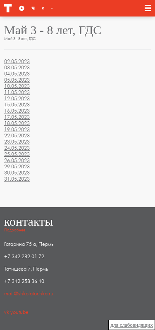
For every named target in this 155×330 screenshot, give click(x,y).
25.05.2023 (17, 154)
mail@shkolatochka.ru (28, 293)
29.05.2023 (17, 166)
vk (6, 312)
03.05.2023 (17, 67)
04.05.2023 (17, 74)
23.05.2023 (17, 142)
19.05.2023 (17, 129)
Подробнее (14, 230)
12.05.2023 (17, 98)
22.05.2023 (17, 135)
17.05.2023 (17, 117)
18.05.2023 (17, 123)
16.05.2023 (17, 111)
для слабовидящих (131, 325)
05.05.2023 (17, 80)
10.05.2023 (17, 86)
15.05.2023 (17, 104)
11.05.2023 (17, 92)
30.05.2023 (17, 173)
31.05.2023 (17, 179)
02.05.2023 (17, 61)
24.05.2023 (17, 148)
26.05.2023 (17, 160)
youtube (19, 312)
